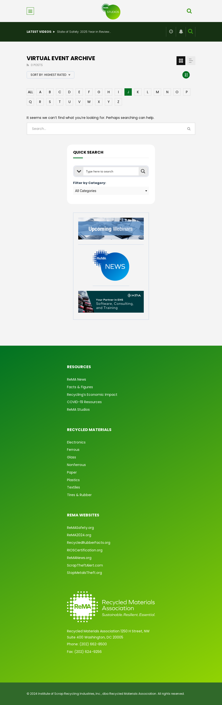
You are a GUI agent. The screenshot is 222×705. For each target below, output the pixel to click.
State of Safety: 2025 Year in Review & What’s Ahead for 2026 (84, 32)
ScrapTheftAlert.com (85, 565)
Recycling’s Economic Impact (92, 394)
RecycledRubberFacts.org (88, 542)
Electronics (76, 442)
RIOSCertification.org (84, 550)
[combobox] (111, 191)
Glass (71, 457)
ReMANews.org (79, 557)
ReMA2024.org (79, 535)
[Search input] (111, 171)
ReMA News (76, 379)
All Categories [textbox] (85, 191)
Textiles (73, 487)
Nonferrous (76, 464)
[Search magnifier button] (143, 171)
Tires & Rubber (79, 494)
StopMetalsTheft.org (84, 572)
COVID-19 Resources (84, 401)
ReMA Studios (78, 409)
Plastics (73, 480)
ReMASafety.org (80, 527)
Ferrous (73, 449)
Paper (72, 472)
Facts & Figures (80, 387)
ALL (30, 92)
